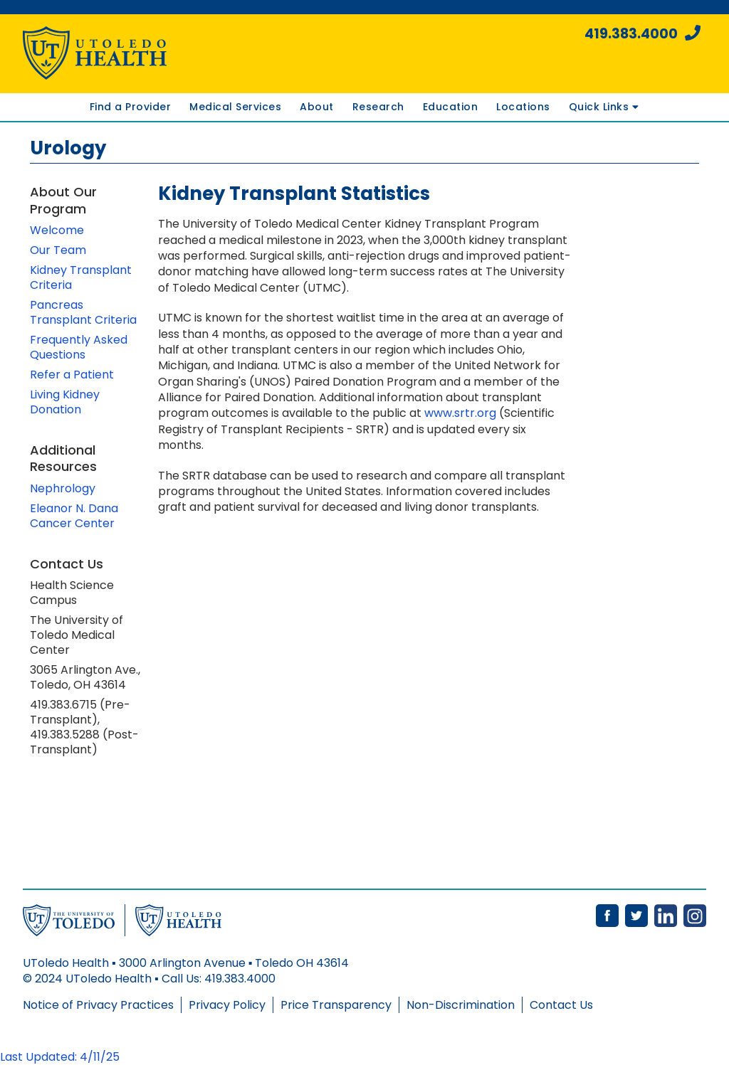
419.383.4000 (642, 33)
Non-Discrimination (461, 1005)
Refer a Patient (72, 374)
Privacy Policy (227, 1005)
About (317, 107)
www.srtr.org (460, 413)
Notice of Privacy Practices (98, 1005)
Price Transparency (336, 1005)
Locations (523, 107)
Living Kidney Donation (65, 402)
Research (378, 107)
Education (450, 107)
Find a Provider (131, 107)
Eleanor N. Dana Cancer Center (74, 516)
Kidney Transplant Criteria (81, 277)
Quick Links (604, 107)
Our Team (58, 250)
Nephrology (62, 488)
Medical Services (235, 107)
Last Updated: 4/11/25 (60, 1057)
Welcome (57, 230)
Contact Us (561, 1005)
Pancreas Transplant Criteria (83, 312)
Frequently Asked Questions (78, 347)
